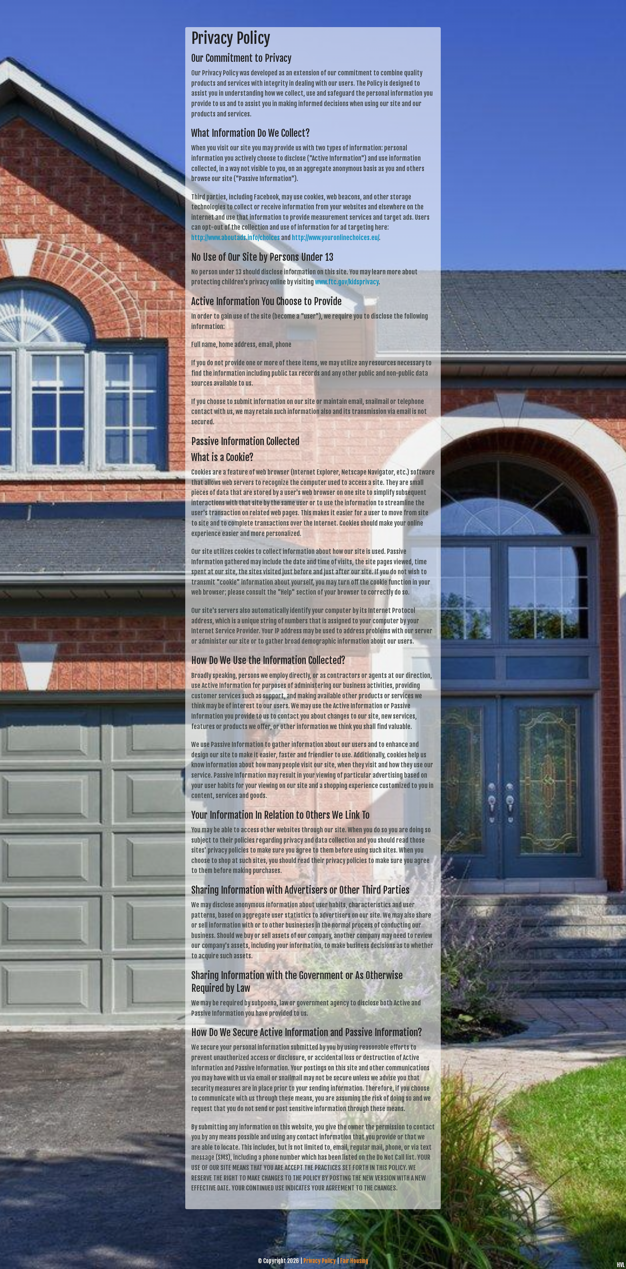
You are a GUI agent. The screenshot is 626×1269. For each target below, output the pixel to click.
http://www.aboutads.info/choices (235, 238)
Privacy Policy (319, 1260)
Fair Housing (354, 1260)
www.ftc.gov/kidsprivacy (346, 282)
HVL (620, 1264)
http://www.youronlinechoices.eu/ (335, 238)
